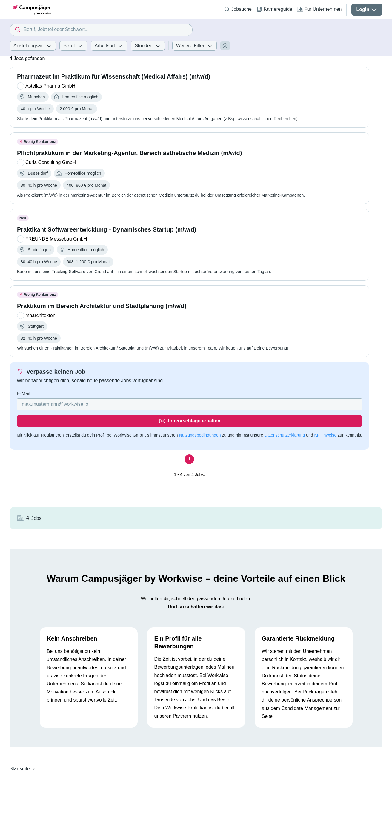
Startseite (20, 717)
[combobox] (101, 30)
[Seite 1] (173, 449)
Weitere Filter (194, 46)
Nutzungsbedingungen (200, 418)
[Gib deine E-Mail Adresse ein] (135, 404)
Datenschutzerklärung (284, 418)
